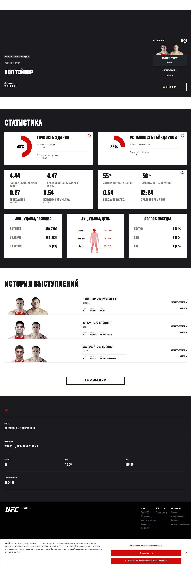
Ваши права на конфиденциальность (146, 546)
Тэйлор (89, 299)
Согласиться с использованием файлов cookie (146, 561)
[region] (95, 553)
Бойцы (35, 11)
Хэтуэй (89, 347)
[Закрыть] (186, 552)
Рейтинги (22, 11)
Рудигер (109, 299)
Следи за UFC (158, 11)
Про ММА (145, 512)
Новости (47, 11)
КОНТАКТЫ (160, 508)
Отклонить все (146, 553)
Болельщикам (141, 11)
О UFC (143, 508)
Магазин (173, 11)
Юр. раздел (176, 508)
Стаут (88, 323)
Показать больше (95, 380)
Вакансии (145, 524)
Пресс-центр (161, 512)
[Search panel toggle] (181, 11)
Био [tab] (6, 410)
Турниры (9, 11)
